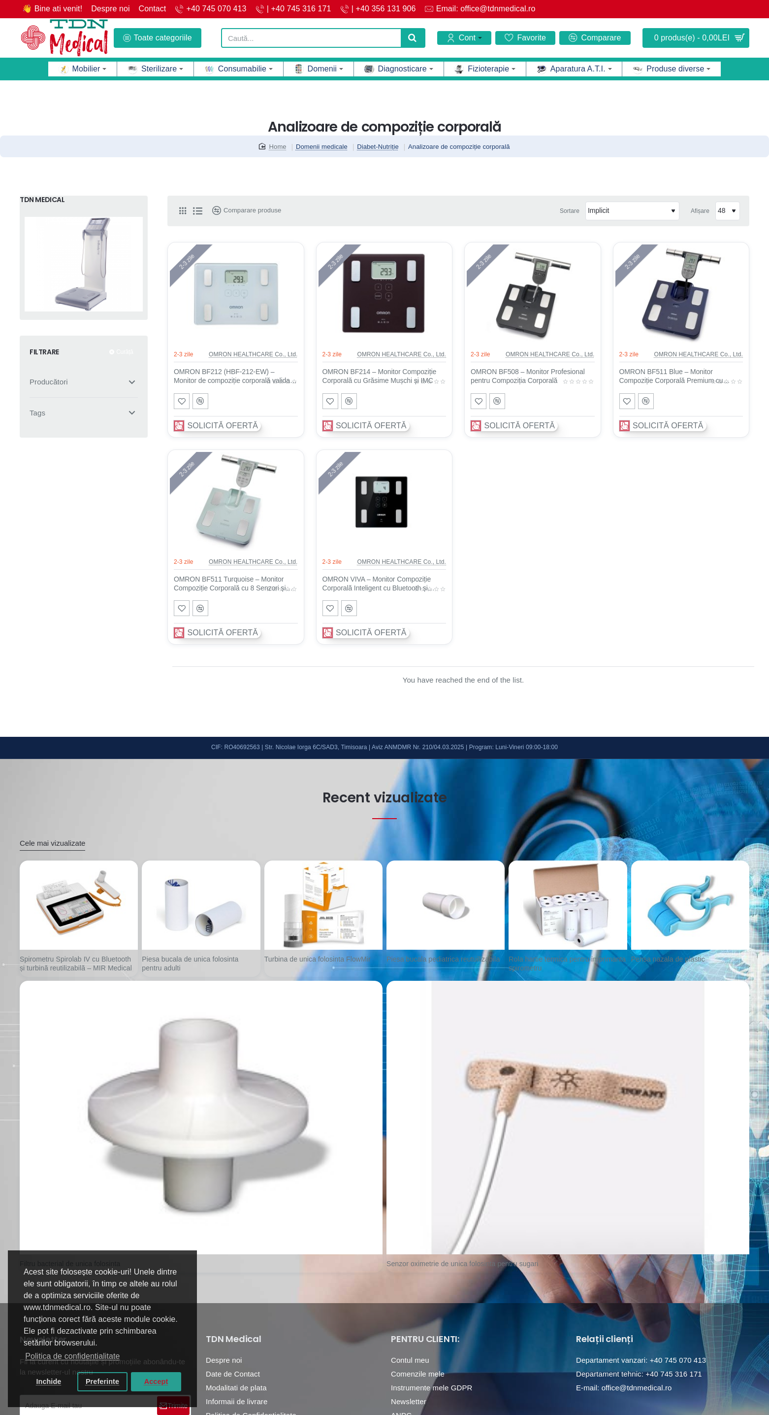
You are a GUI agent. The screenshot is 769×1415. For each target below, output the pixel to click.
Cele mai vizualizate (52, 843)
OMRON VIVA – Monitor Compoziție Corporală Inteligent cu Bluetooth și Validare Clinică (376, 584)
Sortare (569, 210)
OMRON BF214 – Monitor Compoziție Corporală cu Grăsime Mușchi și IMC (379, 376)
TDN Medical (233, 1339)
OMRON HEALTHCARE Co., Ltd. (253, 354)
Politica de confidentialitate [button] (72, 1356)
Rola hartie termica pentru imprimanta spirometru (567, 963)
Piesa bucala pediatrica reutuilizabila (443, 959)
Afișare (700, 210)
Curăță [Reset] (124, 351)
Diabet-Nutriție (378, 146)
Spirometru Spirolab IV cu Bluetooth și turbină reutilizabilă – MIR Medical (76, 963)
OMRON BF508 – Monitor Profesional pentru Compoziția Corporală (528, 376)
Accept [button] (156, 1381)
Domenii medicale (322, 146)
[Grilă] (182, 211)
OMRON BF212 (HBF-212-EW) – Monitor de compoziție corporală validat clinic (233, 376)
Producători (49, 382)
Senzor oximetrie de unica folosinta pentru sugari (462, 1264)
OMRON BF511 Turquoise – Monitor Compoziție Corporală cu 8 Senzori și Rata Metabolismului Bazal (230, 584)
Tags (37, 413)
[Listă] (197, 211)
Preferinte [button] (102, 1381)
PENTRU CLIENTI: (425, 1339)
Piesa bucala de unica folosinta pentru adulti (190, 963)
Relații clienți (604, 1339)
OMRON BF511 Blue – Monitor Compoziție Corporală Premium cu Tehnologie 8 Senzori (671, 376)
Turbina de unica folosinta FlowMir (317, 959)
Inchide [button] (48, 1381)
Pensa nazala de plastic (668, 959)
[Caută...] (412, 38)
